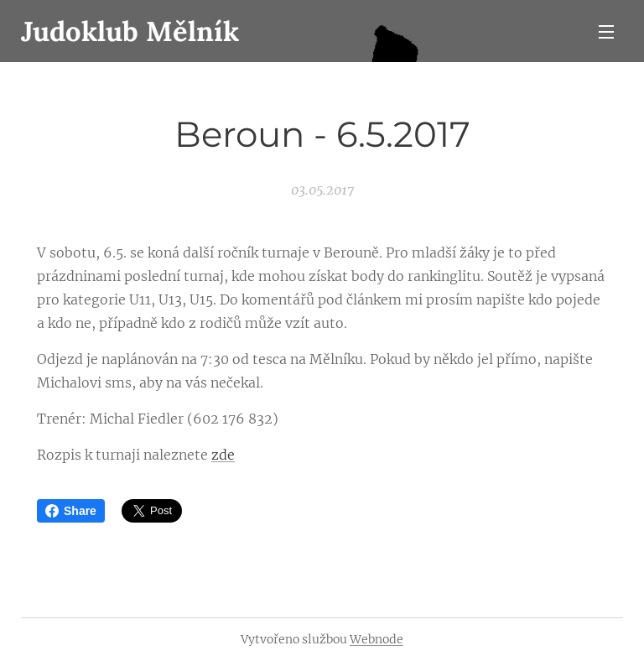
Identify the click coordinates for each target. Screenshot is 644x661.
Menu (606, 32)
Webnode (376, 639)
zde (223, 454)
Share (70, 511)
